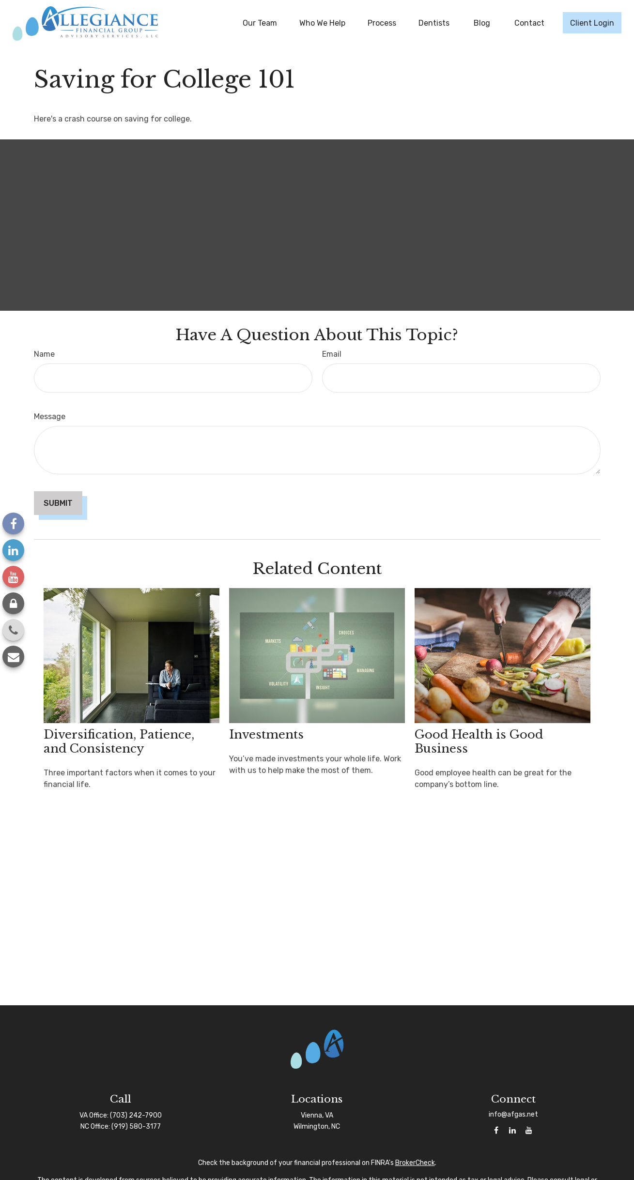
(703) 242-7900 (136, 1115)
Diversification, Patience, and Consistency (119, 741)
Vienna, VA (317, 1115)
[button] (260, 22)
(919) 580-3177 (136, 1126)
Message (49, 416)
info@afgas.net (513, 1114)
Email (331, 354)
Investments (266, 734)
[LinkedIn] (13, 550)
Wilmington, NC (317, 1126)
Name (44, 354)
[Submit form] (58, 503)
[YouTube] (13, 577)
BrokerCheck (415, 1163)
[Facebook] (13, 523)
